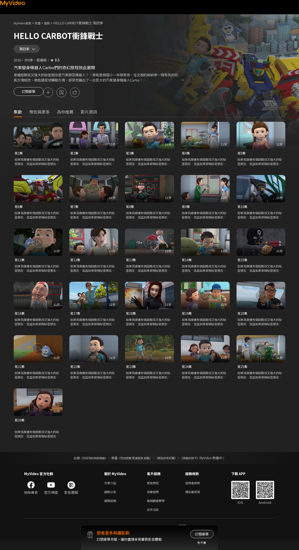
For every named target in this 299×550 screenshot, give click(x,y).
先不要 (201, 542)
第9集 (186, 211)
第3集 (130, 157)
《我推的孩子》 (196, 464)
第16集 (20, 318)
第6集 (19, 211)
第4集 (186, 157)
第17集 (75, 318)
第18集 (131, 318)
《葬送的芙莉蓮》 (169, 464)
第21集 (20, 372)
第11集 (20, 264)
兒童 (41, 22)
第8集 (130, 211)
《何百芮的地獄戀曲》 (88, 464)
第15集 (242, 264)
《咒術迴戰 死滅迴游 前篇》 (133, 464)
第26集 (20, 426)
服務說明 (111, 509)
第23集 (131, 372)
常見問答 (154, 489)
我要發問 (154, 499)
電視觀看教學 (157, 509)
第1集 (19, 157)
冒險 (51, 22)
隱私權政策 (196, 499)
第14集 (187, 264)
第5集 (241, 157)
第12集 (75, 264)
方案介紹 (111, 489)
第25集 (242, 372)
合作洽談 (154, 518)
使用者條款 (196, 489)
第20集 (242, 318)
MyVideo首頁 (24, 22)
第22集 (75, 372)
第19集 (187, 318)
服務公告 (111, 499)
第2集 (74, 157)
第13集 (131, 264)
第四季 (25, 50)
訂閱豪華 (28, 96)
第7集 (74, 211)
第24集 (187, 372)
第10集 (242, 211)
